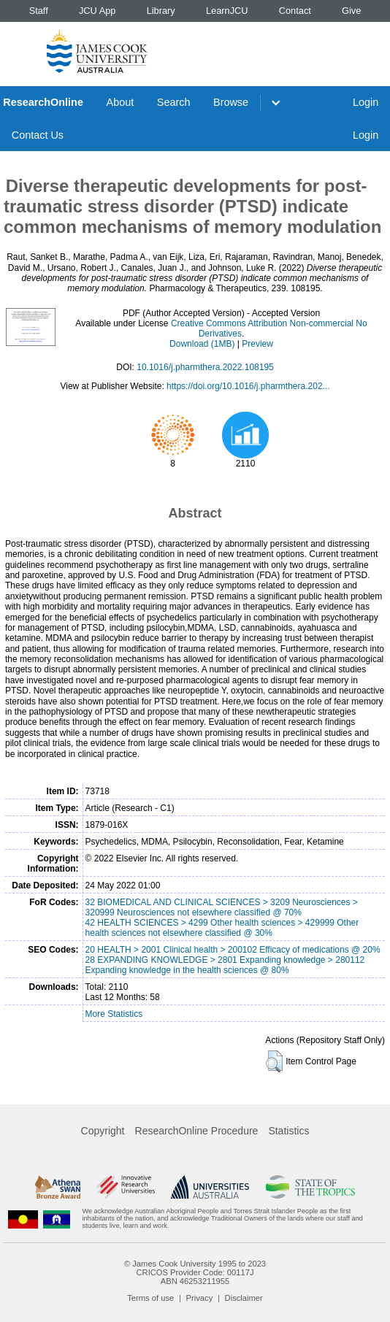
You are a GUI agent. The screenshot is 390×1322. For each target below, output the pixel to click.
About (120, 102)
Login (365, 102)
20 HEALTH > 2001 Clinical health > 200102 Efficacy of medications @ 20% (233, 950)
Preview (257, 344)
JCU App (97, 10)
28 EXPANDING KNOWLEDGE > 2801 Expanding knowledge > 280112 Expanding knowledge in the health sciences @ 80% (225, 965)
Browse (230, 102)
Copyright (103, 1131)
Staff (38, 10)
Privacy (199, 1298)
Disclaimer (244, 1298)
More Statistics (114, 1014)
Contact (295, 10)
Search (174, 102)
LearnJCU (227, 10)
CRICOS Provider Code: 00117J (194, 1272)
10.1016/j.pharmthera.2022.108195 (205, 367)
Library (161, 10)
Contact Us (38, 135)
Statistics (288, 1131)
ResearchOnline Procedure (197, 1131)
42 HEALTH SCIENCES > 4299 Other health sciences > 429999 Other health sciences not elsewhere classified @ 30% (222, 928)
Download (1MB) (201, 344)
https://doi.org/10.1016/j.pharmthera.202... (248, 386)
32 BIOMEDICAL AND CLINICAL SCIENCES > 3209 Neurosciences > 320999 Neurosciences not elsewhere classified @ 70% (221, 907)
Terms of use (150, 1298)
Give (351, 10)
